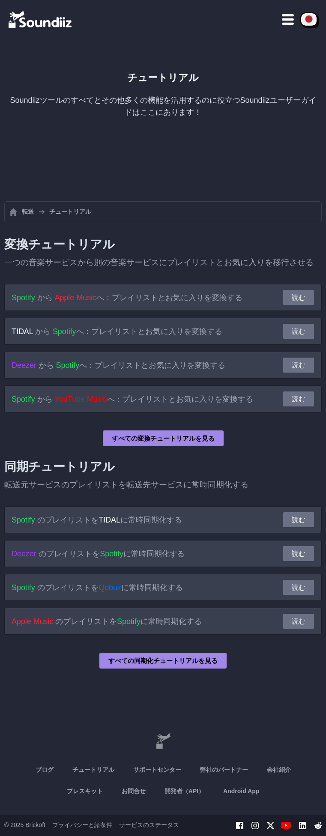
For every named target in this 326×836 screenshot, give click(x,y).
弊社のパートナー (224, 769)
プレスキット (85, 791)
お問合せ (134, 791)
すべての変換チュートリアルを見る (163, 438)
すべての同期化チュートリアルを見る (163, 660)
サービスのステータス (149, 824)
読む (298, 297)
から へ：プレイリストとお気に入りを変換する (127, 297)
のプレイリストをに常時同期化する (97, 520)
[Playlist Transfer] (41, 19)
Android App (241, 791)
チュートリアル (93, 769)
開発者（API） (184, 791)
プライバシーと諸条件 (82, 824)
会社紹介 (279, 769)
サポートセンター (157, 769)
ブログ (45, 769)
